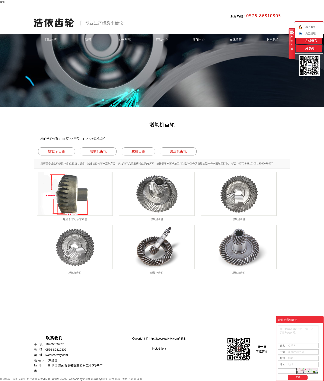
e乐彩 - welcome (69, 379)
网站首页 (51, 39)
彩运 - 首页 (121, 379)
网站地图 (269, 7)
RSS (279, 7)
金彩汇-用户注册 (27, 379)
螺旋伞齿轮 (56, 151)
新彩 (2, 1)
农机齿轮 (138, 151)
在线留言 (236, 39)
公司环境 (125, 39)
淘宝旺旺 (307, 33)
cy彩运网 (85, 379)
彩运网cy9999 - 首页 (102, 379)
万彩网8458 (135, 379)
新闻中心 (199, 39)
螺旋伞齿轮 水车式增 (75, 219)
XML (286, 7)
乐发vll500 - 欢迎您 (49, 379)
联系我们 (273, 39)
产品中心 (162, 39)
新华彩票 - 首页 (9, 379)
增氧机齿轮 (97, 138)
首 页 (65, 138)
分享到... (311, 48)
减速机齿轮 (178, 151)
